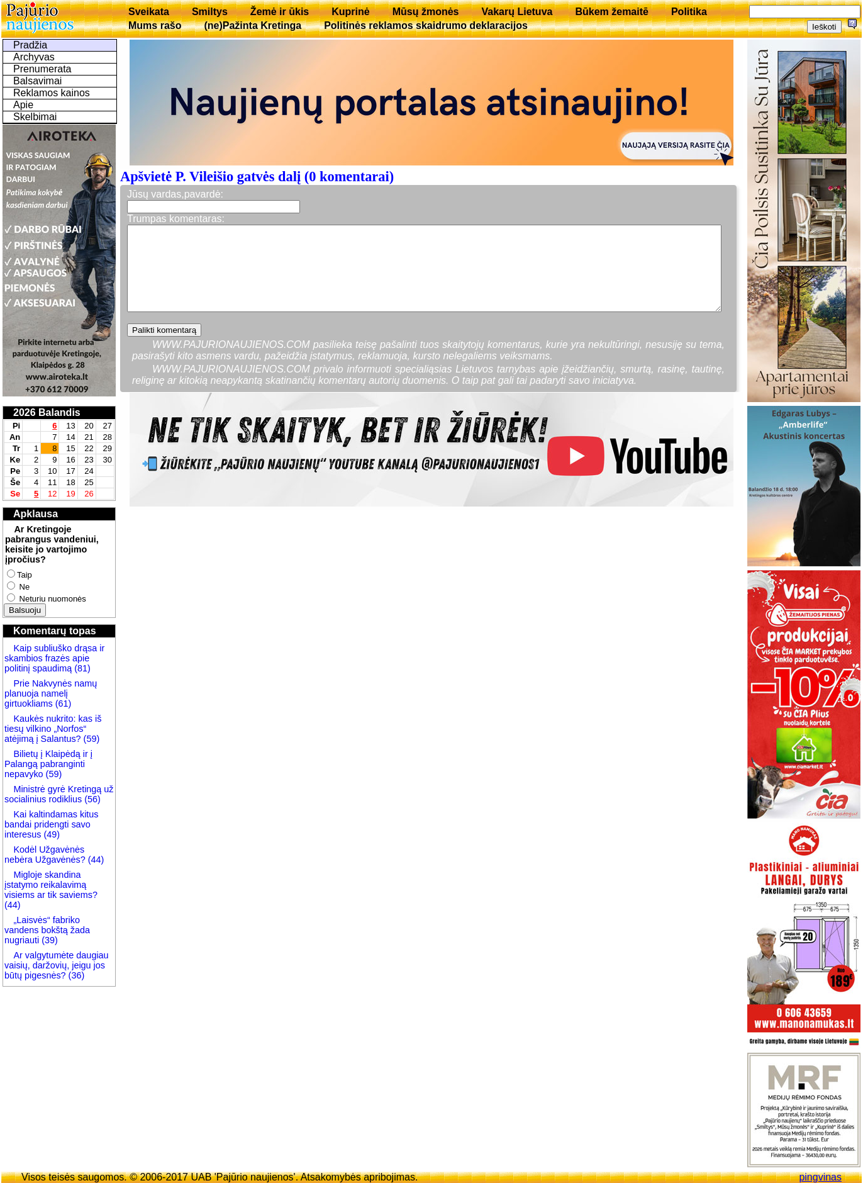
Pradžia (30, 45)
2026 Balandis (47, 412)
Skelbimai (35, 116)
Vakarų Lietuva (516, 11)
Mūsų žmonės (426, 11)
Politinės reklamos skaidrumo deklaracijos (426, 25)
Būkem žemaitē (612, 11)
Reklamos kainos (51, 92)
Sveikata (148, 11)
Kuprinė (350, 11)
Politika (689, 11)
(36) (75, 975)
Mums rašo (154, 25)
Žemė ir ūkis (279, 11)
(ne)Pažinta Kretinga (252, 25)
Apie (23, 104)
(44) (95, 860)
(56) (91, 799)
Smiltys (210, 11)
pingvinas (820, 1177)
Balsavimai (37, 81)
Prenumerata (42, 69)
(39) (48, 940)
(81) (81, 668)
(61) (62, 703)
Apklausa (35, 513)
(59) (90, 739)
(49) (50, 834)
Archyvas (34, 57)
